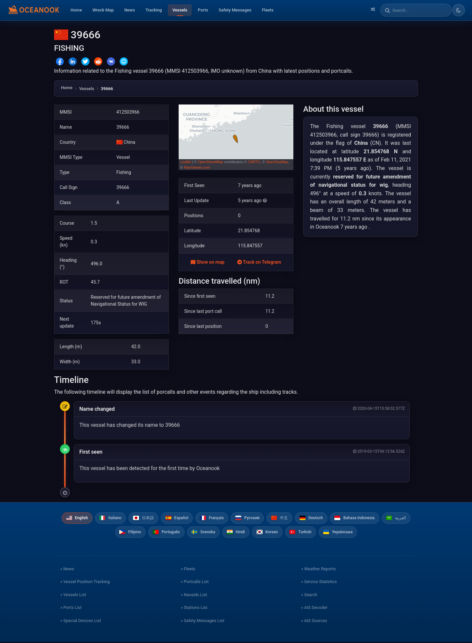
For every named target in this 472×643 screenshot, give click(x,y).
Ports (203, 10)
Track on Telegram (259, 262)
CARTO (254, 162)
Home (76, 10)
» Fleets (188, 569)
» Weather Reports (318, 569)
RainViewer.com (197, 167)
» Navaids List (194, 595)
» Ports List (71, 608)
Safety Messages (235, 10)
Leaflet (185, 162)
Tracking (154, 10)
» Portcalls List (194, 582)
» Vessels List (73, 595)
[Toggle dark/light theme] (458, 10)
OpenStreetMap (210, 162)
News (129, 10)
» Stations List (194, 608)
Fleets (267, 10)
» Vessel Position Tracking (85, 582)
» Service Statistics (319, 582)
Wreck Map (103, 10)
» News (67, 569)
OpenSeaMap (277, 162)
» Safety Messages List (202, 621)
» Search (309, 595)
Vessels (179, 10)
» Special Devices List (80, 621)
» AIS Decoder (314, 608)
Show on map (207, 262)
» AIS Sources (314, 621)
